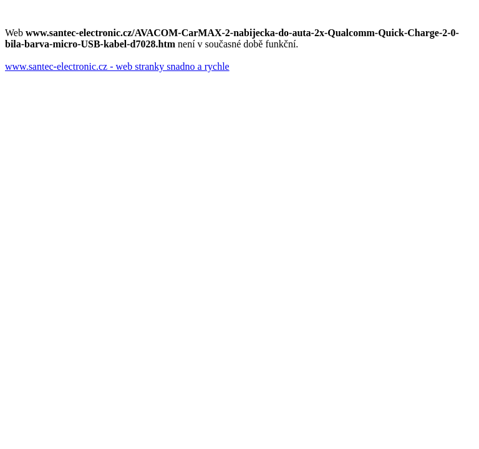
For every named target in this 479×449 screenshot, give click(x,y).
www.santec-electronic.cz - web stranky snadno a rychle (117, 66)
